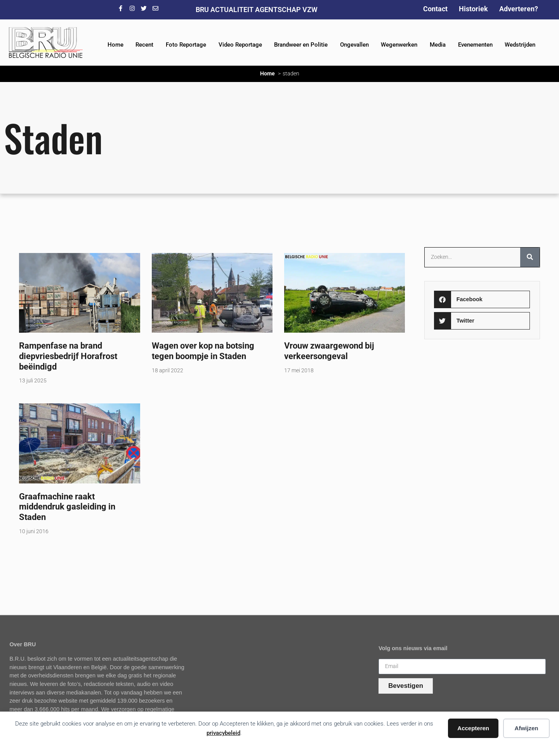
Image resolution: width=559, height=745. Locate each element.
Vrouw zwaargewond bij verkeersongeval (329, 350)
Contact (435, 9)
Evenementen (475, 44)
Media (438, 44)
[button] (482, 299)
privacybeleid (223, 732)
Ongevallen (354, 44)
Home (115, 44)
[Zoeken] (530, 257)
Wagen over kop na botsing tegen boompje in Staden (203, 350)
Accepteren (473, 728)
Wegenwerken (399, 44)
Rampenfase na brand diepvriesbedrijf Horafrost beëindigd (68, 356)
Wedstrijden (520, 44)
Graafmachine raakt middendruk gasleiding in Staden (67, 506)
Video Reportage (240, 44)
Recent (144, 44)
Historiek (473, 9)
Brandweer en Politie (301, 44)
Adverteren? (518, 9)
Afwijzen (526, 728)
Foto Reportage (186, 44)
